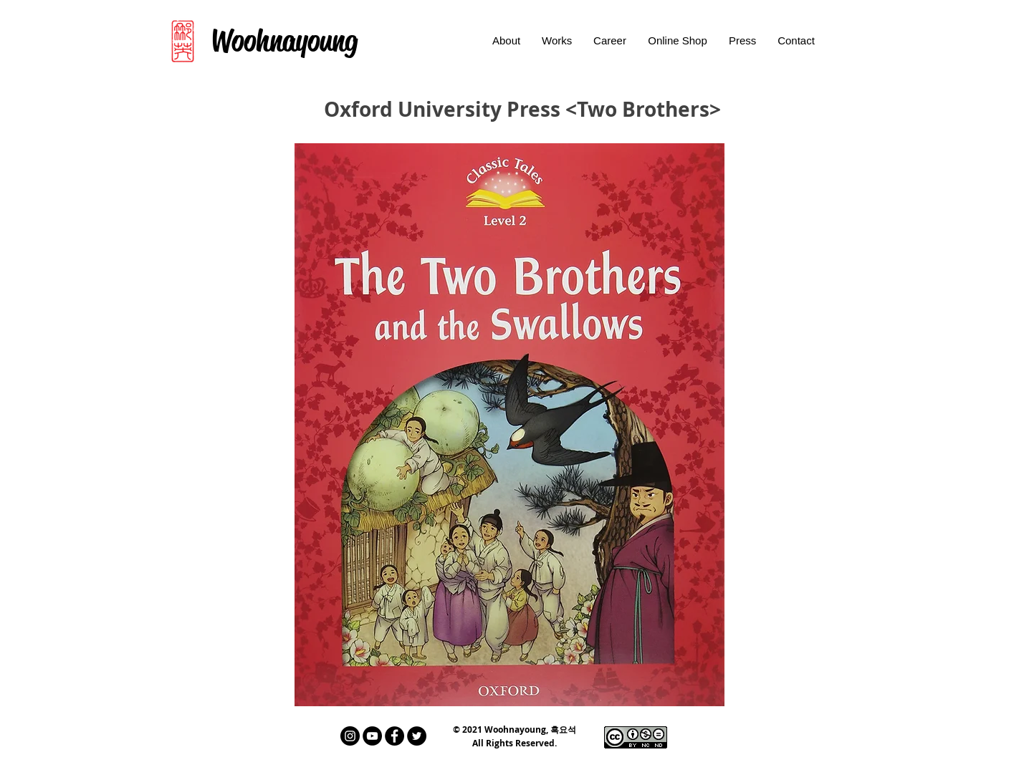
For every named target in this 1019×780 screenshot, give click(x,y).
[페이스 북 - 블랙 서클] (394, 736)
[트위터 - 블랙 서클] (416, 736)
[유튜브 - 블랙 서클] (372, 736)
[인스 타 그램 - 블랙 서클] (350, 736)
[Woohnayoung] (283, 41)
